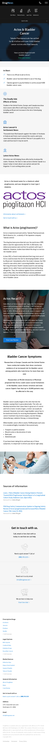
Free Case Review (12, 340)
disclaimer (14, 741)
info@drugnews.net (8, 715)
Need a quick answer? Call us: (16, 696)
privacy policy (23, 741)
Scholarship (6, 741)
